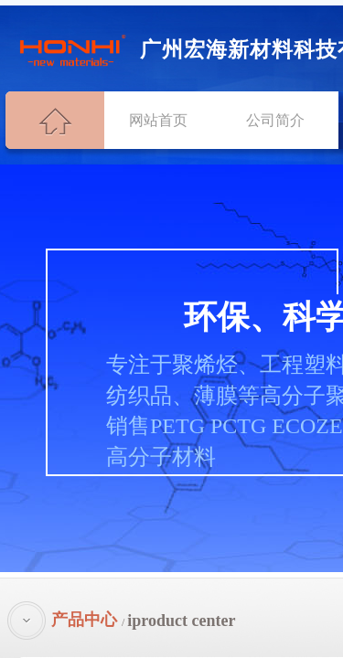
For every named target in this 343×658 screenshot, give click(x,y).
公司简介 (275, 120)
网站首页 (158, 120)
